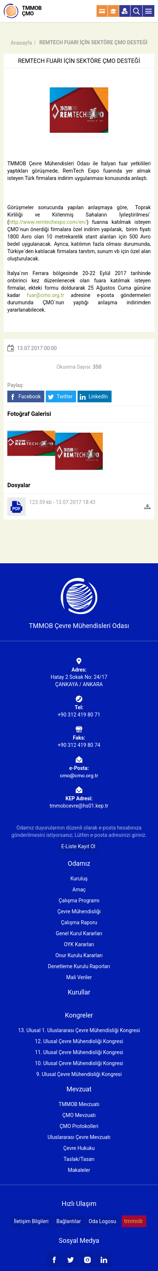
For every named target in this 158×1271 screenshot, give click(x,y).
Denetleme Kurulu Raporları (79, 966)
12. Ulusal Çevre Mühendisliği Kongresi (79, 1041)
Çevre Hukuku (79, 1148)
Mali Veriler (79, 977)
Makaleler (79, 1170)
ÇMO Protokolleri (79, 1126)
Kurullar (79, 992)
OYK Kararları (79, 944)
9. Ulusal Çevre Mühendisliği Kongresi (78, 1074)
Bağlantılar (68, 1221)
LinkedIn (94, 397)
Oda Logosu (102, 1221)
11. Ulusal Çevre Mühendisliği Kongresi (79, 1052)
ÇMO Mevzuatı (78, 1115)
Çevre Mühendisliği (79, 911)
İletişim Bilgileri (31, 1221)
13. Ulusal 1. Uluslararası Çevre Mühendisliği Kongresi (79, 1030)
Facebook (25, 397)
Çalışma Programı (79, 900)
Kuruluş (78, 878)
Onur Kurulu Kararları (78, 955)
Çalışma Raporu (79, 922)
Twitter (60, 397)
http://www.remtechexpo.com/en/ (48, 222)
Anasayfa (21, 43)
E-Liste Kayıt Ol (78, 846)
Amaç (79, 889)
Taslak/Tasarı (79, 1159)
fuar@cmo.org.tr (45, 295)
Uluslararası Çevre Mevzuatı (79, 1137)
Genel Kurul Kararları (79, 933)
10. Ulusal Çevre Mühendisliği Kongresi (79, 1063)
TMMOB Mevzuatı (79, 1104)
